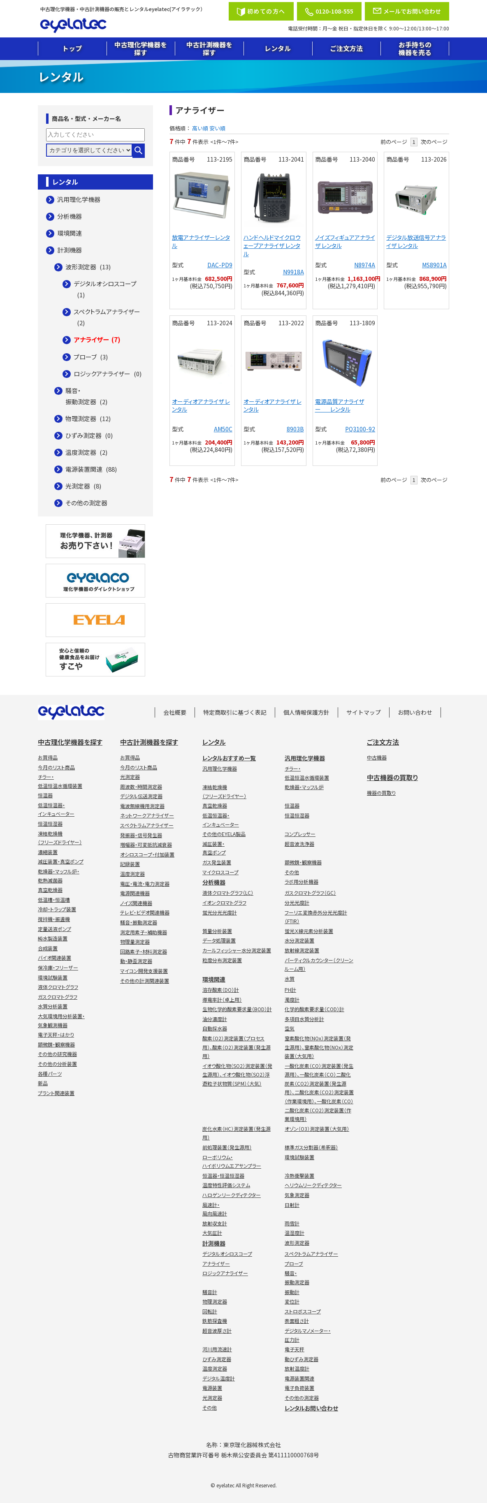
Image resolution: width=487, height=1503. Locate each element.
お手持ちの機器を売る (415, 48)
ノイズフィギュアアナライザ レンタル (345, 241)
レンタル (277, 48)
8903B (295, 429)
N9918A (293, 272)
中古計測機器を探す (209, 48)
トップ (72, 48)
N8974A (364, 265)
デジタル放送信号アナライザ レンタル (416, 241)
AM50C (223, 429)
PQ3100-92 (360, 429)
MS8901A (434, 265)
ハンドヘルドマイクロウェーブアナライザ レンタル (272, 245)
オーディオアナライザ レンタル (201, 405)
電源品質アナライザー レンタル (339, 405)
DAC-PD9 (219, 265)
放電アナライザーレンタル (201, 241)
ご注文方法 (346, 48)
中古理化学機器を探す (140, 48)
